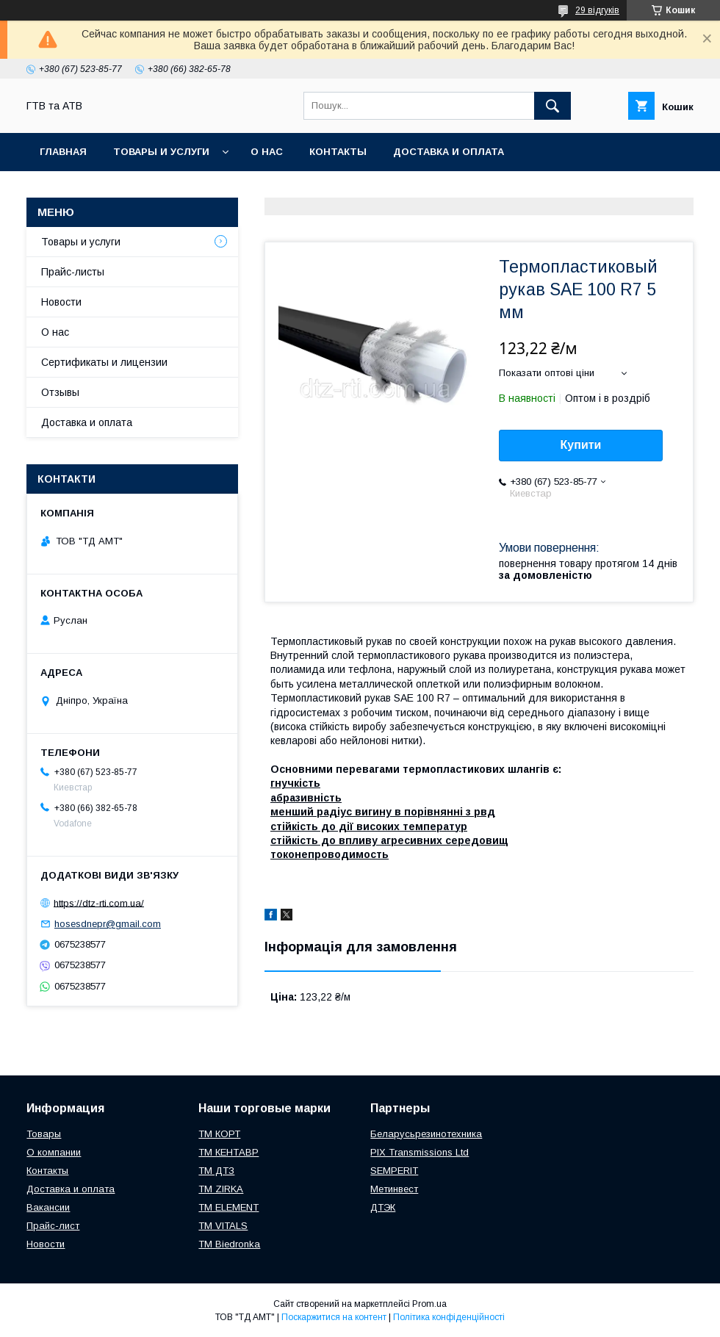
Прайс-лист (52, 1225)
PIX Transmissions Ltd (419, 1152)
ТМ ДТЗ (216, 1170)
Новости (61, 302)
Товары (43, 1133)
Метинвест (394, 1188)
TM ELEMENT (228, 1207)
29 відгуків (597, 10)
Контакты (338, 151)
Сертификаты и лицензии (104, 362)
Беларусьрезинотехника (426, 1133)
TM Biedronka (229, 1244)
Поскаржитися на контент (333, 1317)
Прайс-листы (72, 272)
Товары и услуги (161, 151)
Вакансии (48, 1207)
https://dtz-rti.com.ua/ (99, 902)
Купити (581, 445)
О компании (53, 1152)
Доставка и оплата (448, 151)
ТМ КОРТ (219, 1133)
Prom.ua (429, 1304)
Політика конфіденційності (449, 1317)
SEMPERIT (394, 1170)
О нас (267, 151)
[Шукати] (552, 106)
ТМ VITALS (223, 1225)
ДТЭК (382, 1207)
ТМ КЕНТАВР (228, 1152)
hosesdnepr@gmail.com (107, 923)
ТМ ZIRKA (220, 1188)
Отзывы (60, 392)
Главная (63, 151)
